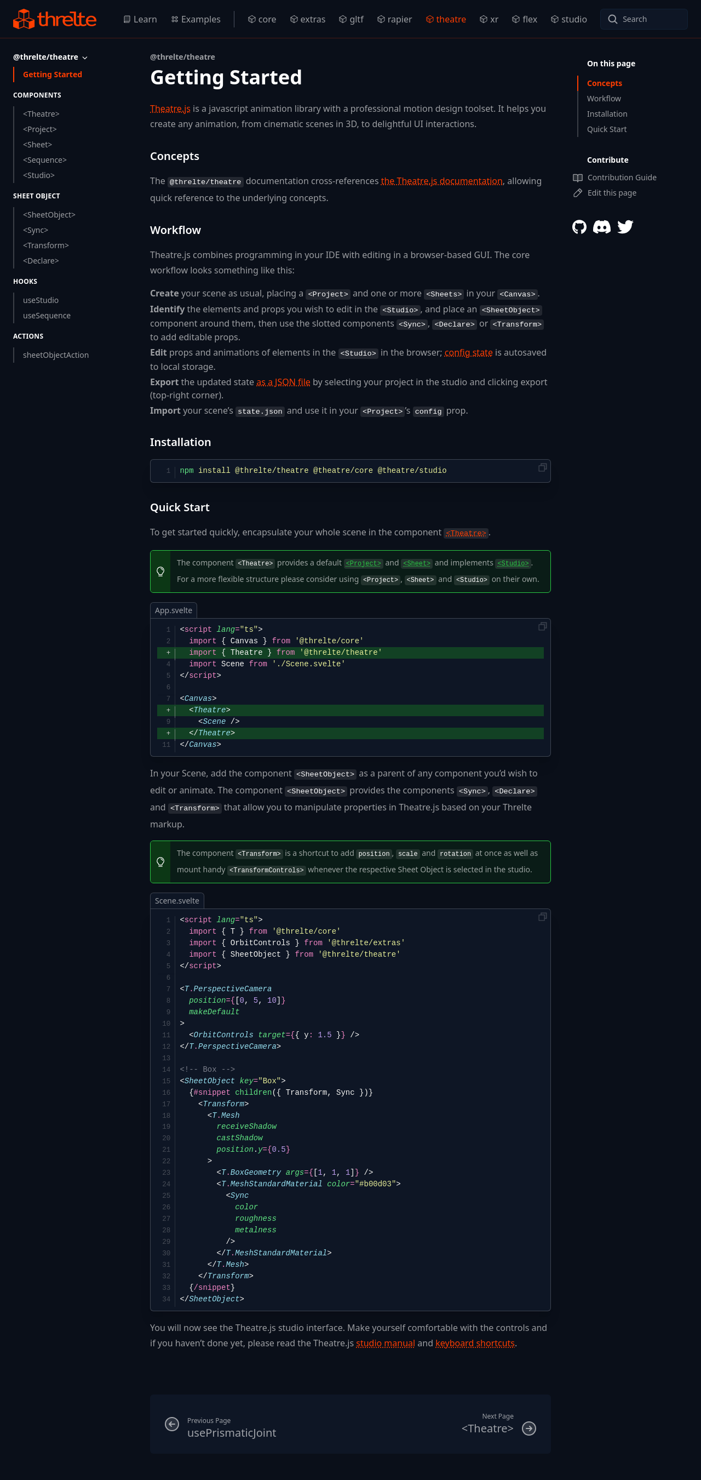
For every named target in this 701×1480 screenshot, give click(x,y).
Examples (195, 19)
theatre (446, 19)
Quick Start (607, 129)
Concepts (604, 83)
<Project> (40, 129)
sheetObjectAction (56, 355)
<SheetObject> (49, 214)
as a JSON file (283, 382)
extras (308, 19)
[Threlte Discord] (602, 227)
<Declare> (41, 260)
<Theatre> (41, 113)
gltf (350, 19)
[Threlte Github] (579, 227)
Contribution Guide (614, 177)
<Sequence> (45, 160)
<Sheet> (37, 144)
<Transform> (46, 245)
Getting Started (52, 74)
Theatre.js (170, 108)
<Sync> (35, 230)
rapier (394, 19)
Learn (140, 19)
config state (469, 352)
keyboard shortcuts (475, 1343)
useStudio (41, 300)
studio (568, 19)
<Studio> (39, 175)
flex (524, 19)
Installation (607, 113)
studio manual (385, 1343)
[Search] (644, 19)
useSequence (47, 315)
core (262, 19)
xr (488, 19)
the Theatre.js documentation (442, 181)
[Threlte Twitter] (625, 227)
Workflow (604, 98)
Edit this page (604, 192)
